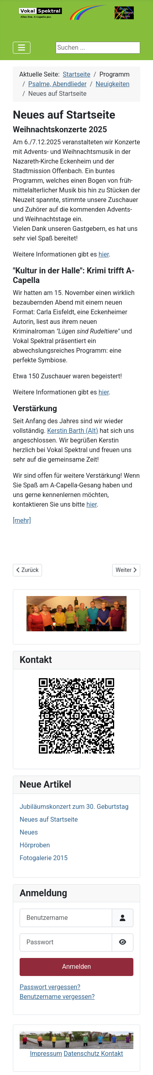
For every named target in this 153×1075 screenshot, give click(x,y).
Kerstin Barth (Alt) (72, 430)
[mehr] (22, 520)
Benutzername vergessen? (57, 996)
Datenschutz (82, 1053)
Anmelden (76, 966)
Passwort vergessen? (50, 987)
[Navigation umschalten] (21, 48)
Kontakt (112, 1053)
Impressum (46, 1053)
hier (104, 254)
